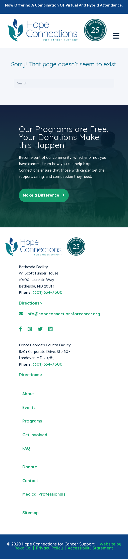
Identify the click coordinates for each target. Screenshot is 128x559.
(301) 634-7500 (47, 292)
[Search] (64, 83)
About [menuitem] (28, 393)
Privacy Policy (49, 547)
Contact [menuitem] (30, 480)
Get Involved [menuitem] (34, 434)
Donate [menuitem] (29, 466)
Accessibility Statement (90, 547)
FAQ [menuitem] (26, 448)
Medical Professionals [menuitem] (43, 494)
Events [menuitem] (28, 407)
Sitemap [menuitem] (30, 512)
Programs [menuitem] (32, 421)
